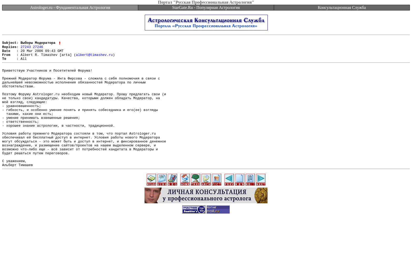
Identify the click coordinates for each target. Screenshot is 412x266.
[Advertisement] (206, 254)
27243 (25, 48)
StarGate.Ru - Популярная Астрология (206, 7)
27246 (38, 48)
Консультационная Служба (342, 7)
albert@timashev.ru (94, 58)
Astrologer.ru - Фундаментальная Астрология (70, 7)
